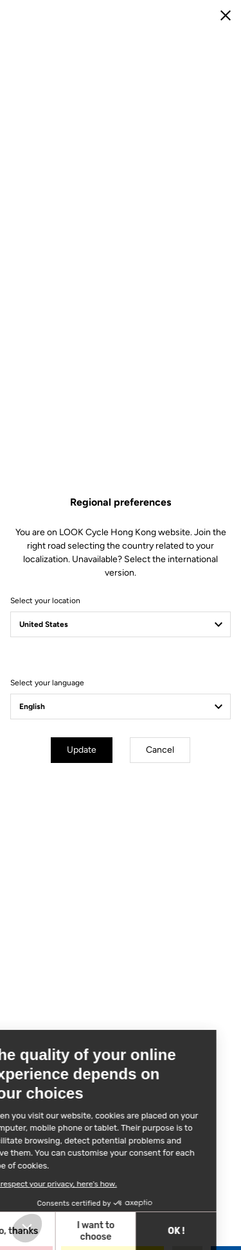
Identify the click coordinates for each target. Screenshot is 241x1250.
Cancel (160, 749)
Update (81, 749)
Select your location (45, 600)
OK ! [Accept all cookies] (106, 1231)
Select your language (47, 682)
